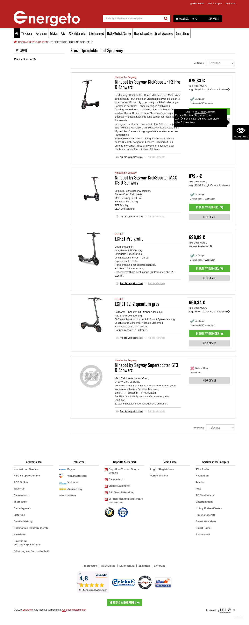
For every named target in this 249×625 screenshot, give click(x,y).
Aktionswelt (203, 534)
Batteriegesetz (22, 508)
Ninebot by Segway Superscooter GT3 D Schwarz (146, 367)
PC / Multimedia (76, 33)
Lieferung (19, 514)
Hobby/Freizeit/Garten (119, 33)
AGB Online (21, 482)
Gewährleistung (23, 521)
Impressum (20, 501)
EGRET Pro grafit (129, 238)
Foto (63, 33)
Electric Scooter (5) (25, 59)
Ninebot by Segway (126, 77)
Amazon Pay (74, 489)
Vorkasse (72, 482)
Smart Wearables (164, 33)
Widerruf (19, 488)
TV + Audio (26, 33)
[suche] (132, 18)
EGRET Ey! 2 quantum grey (137, 303)
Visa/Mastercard (77, 475)
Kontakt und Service (26, 469)
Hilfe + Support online (27, 475)
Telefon (53, 33)
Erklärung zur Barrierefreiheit (31, 551)
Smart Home (182, 33)
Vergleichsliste (159, 475)
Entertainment (96, 33)
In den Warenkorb (209, 111)
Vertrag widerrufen (124, 602)
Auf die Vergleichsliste (129, 157)
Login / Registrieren (162, 469)
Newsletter (20, 534)
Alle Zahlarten (67, 495)
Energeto (28, 609)
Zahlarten (144, 565)
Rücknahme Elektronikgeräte (31, 528)
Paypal (71, 469)
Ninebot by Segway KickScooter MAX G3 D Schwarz (146, 180)
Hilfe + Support (215, 3)
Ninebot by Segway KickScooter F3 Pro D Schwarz (147, 84)
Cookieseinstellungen (74, 609)
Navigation (41, 33)
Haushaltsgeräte (143, 33)
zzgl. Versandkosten (217, 89)
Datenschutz (21, 495)
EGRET (119, 233)
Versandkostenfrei (200, 246)
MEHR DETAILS (209, 121)
